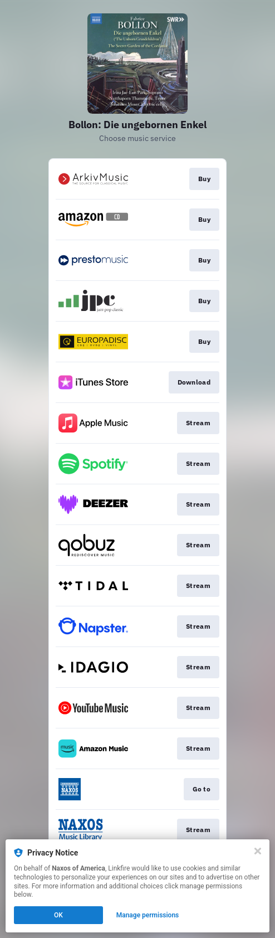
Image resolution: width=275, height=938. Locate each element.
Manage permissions (147, 915)
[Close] (258, 851)
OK (58, 915)
